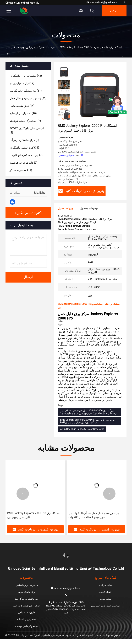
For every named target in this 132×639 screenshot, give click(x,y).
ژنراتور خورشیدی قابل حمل (19, 47)
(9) (24, 140)
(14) (22, 105)
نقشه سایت (105, 598)
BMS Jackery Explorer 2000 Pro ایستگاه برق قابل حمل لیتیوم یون (33, 515)
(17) (22, 83)
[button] (64, 118)
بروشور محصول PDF (71, 155)
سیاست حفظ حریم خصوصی (105, 605)
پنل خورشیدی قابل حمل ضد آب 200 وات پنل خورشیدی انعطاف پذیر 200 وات (93, 515)
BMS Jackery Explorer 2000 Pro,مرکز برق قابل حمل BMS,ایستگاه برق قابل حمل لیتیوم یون (87, 421)
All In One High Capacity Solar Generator (82, 429)
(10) (23, 113)
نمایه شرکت (105, 585)
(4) (27, 130)
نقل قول (114, 10)
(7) (25, 121)
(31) (24, 147)
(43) (26, 75)
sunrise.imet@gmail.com (101, 2)
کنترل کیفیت (105, 592)
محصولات (42, 47)
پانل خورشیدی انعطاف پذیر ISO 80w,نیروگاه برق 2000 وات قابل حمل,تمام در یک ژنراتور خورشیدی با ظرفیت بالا (88, 412)
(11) (21, 170)
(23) (28, 98)
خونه (53, 47)
